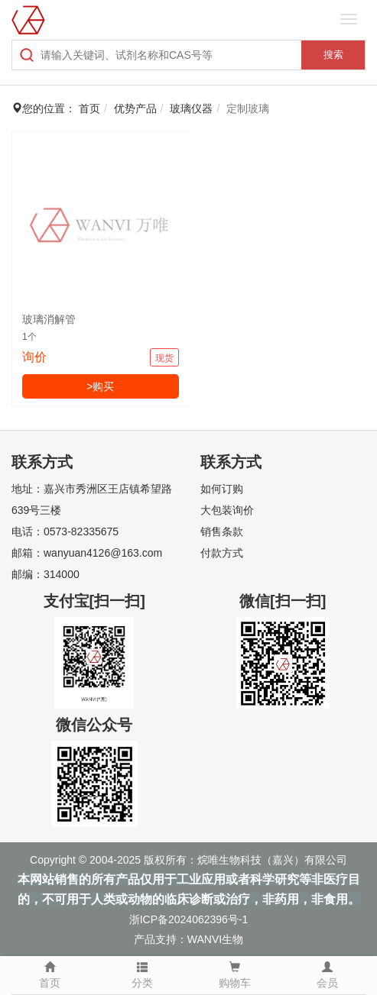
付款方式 (221, 553)
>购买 (100, 386)
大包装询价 (227, 510)
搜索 (333, 54)
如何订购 (221, 489)
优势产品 (135, 108)
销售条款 (221, 531)
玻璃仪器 (191, 108)
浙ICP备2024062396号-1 (189, 919)
